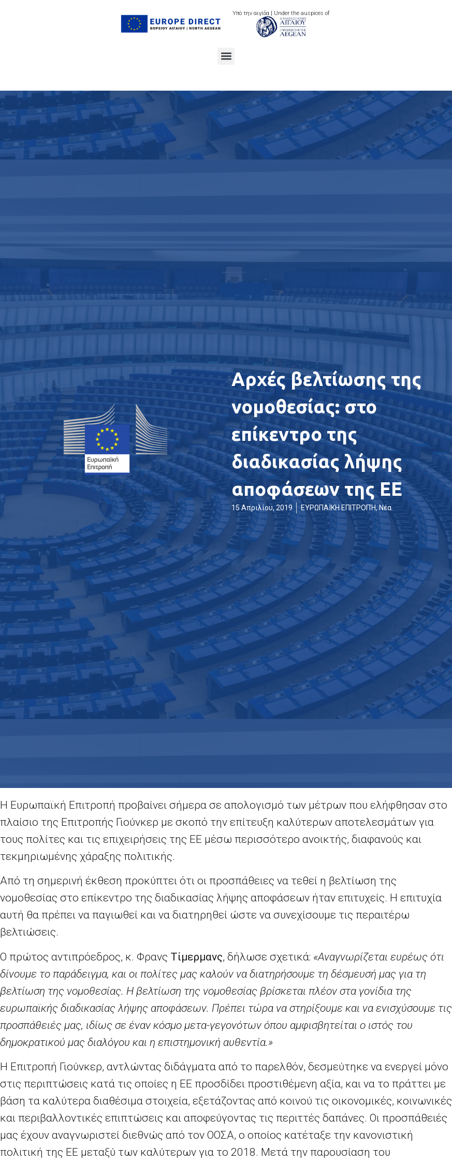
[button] (226, 56)
